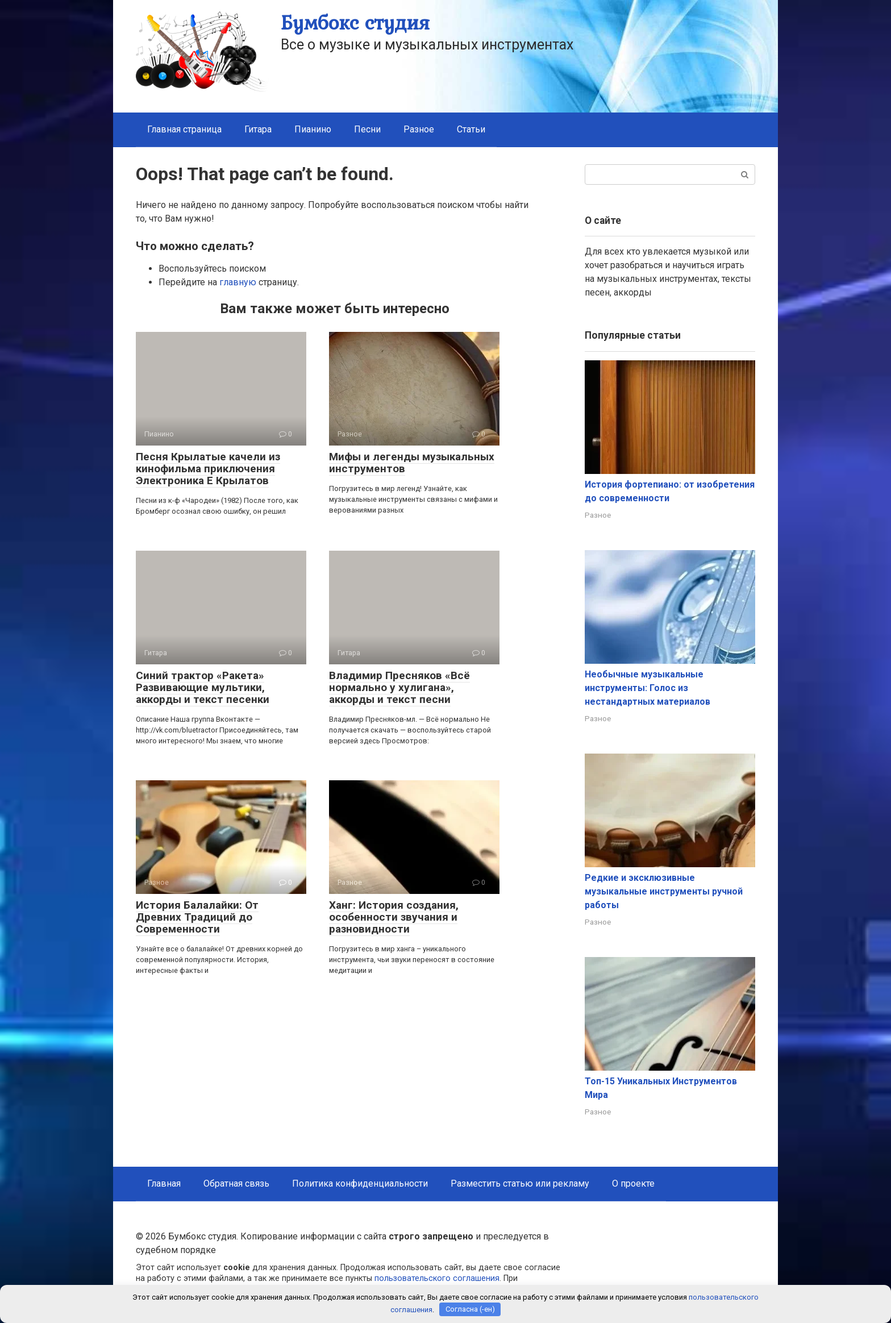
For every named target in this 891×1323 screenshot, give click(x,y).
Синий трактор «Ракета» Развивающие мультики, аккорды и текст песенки (202, 687)
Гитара (258, 129)
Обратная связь (236, 1183)
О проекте (633, 1183)
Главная (164, 1183)
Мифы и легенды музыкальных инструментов (411, 462)
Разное (418, 129)
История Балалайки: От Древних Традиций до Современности (197, 916)
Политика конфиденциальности (360, 1183)
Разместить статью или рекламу (520, 1183)
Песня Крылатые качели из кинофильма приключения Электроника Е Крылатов (208, 468)
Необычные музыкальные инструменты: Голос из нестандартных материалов (647, 688)
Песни (367, 129)
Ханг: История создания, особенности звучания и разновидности (394, 916)
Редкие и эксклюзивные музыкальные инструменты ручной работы (664, 891)
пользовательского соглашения (436, 1278)
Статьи (471, 129)
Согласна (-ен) (470, 1309)
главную (237, 282)
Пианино (312, 129)
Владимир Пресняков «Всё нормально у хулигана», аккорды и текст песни (399, 687)
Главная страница (184, 129)
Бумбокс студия (355, 22)
